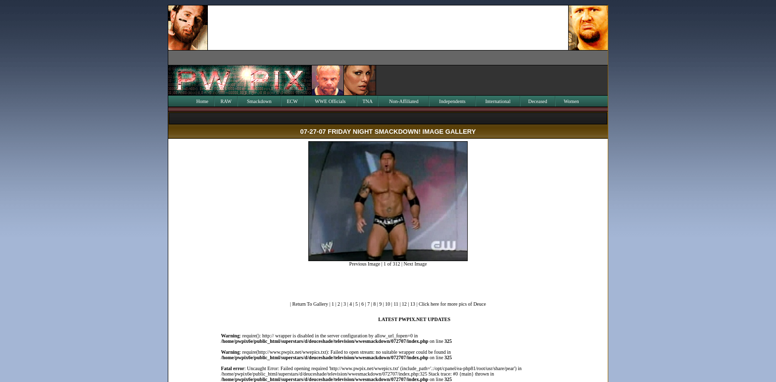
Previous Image (365, 264)
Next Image (415, 264)
